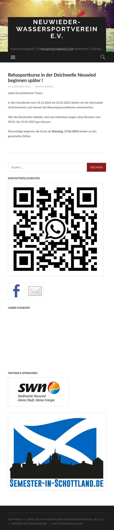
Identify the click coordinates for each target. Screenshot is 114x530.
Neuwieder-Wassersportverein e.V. (57, 29)
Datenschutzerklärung (29, 523)
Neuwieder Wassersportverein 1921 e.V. (75, 519)
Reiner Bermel (44, 86)
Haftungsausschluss (67, 523)
